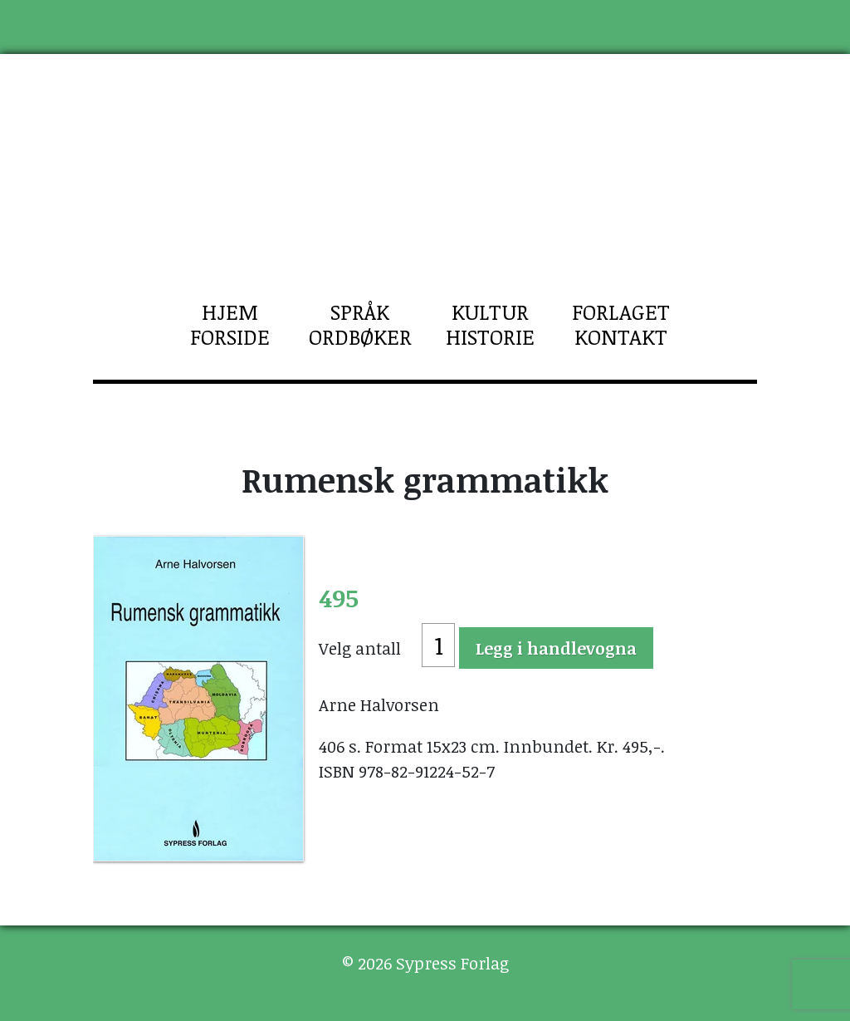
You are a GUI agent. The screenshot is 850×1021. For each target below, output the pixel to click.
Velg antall (360, 648)
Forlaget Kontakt (621, 324)
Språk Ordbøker (360, 324)
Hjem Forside (230, 324)
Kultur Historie (490, 324)
